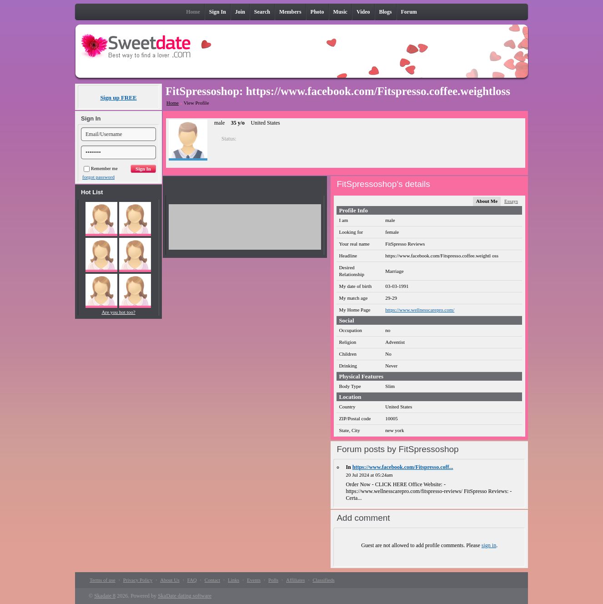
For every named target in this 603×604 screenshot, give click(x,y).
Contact (212, 580)
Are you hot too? (118, 312)
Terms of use (103, 580)
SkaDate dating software (184, 596)
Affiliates (295, 580)
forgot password (98, 177)
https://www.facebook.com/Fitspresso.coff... (402, 467)
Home (172, 103)
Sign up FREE (118, 97)
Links (233, 580)
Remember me (101, 168)
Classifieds (323, 580)
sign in (489, 545)
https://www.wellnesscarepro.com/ (419, 309)
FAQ (192, 580)
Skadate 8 (105, 596)
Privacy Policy (137, 580)
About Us (169, 580)
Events (254, 580)
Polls (273, 580)
